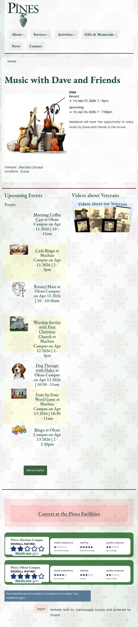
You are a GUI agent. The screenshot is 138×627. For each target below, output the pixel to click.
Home (12, 61)
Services (41, 34)
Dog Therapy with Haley (47, 368)
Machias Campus (31, 167)
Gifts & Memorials (100, 34)
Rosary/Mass (45, 286)
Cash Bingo (45, 250)
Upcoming (76, 107)
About (18, 34)
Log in (41, 609)
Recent (74, 96)
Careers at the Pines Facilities (69, 513)
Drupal (55, 615)
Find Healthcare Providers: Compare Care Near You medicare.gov (42, 596)
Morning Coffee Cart (47, 217)
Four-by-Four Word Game (47, 397)
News (16, 46)
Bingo (39, 430)
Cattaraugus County (90, 610)
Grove (24, 171)
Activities (66, 34)
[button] (36, 127)
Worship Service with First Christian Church (47, 329)
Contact (35, 46)
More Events (35, 470)
